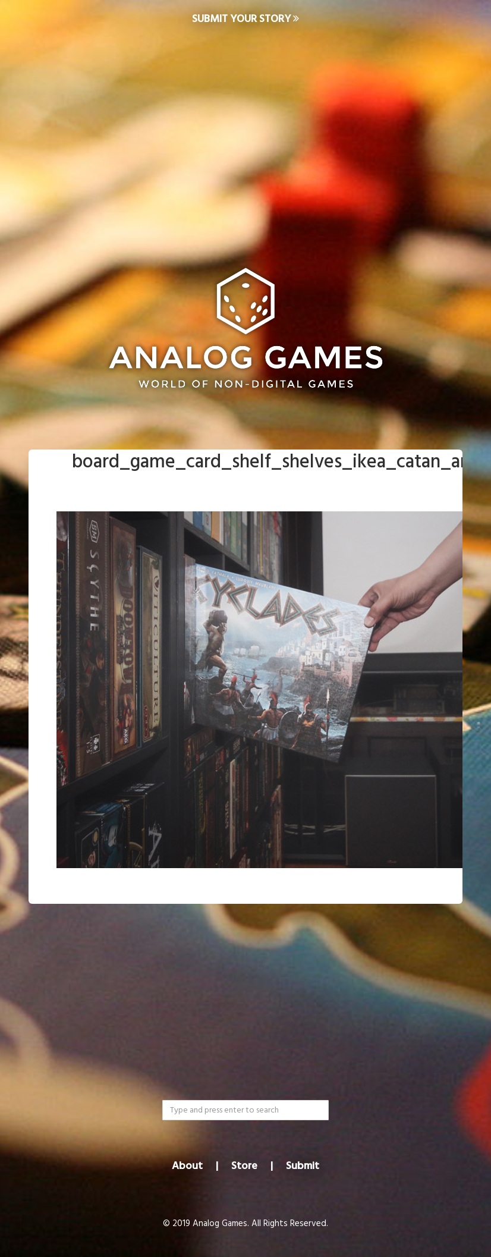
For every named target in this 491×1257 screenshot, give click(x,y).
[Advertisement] (245, 134)
